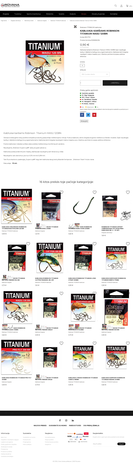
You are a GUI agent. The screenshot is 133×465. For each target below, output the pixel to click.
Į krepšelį (115, 83)
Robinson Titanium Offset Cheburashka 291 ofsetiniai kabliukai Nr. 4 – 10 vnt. (112, 229)
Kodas (82, 37)
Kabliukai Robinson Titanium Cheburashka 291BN (46, 228)
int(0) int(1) (50, 207)
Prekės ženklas (85, 40)
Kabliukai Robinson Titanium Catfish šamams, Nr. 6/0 (46, 280)
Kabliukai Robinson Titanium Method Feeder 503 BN (113, 330)
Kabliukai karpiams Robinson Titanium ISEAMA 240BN (113, 379)
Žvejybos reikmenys (107, 233)
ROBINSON (95, 40)
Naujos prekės (20, 413)
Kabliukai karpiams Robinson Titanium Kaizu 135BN (13, 330)
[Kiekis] (90, 83)
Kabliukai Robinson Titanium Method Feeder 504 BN (13, 280)
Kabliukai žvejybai (40, 232)
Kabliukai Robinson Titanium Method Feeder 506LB (46, 379)
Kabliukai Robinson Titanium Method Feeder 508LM (46, 330)
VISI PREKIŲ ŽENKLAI (71, 413)
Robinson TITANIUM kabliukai (10, 232)
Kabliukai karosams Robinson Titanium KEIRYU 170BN (114, 280)
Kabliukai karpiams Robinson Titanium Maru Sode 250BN (80, 228)
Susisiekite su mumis (38, 413)
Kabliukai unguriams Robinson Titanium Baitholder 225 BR (14, 228)
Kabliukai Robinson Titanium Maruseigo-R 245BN (79, 330)
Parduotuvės (55, 413)
